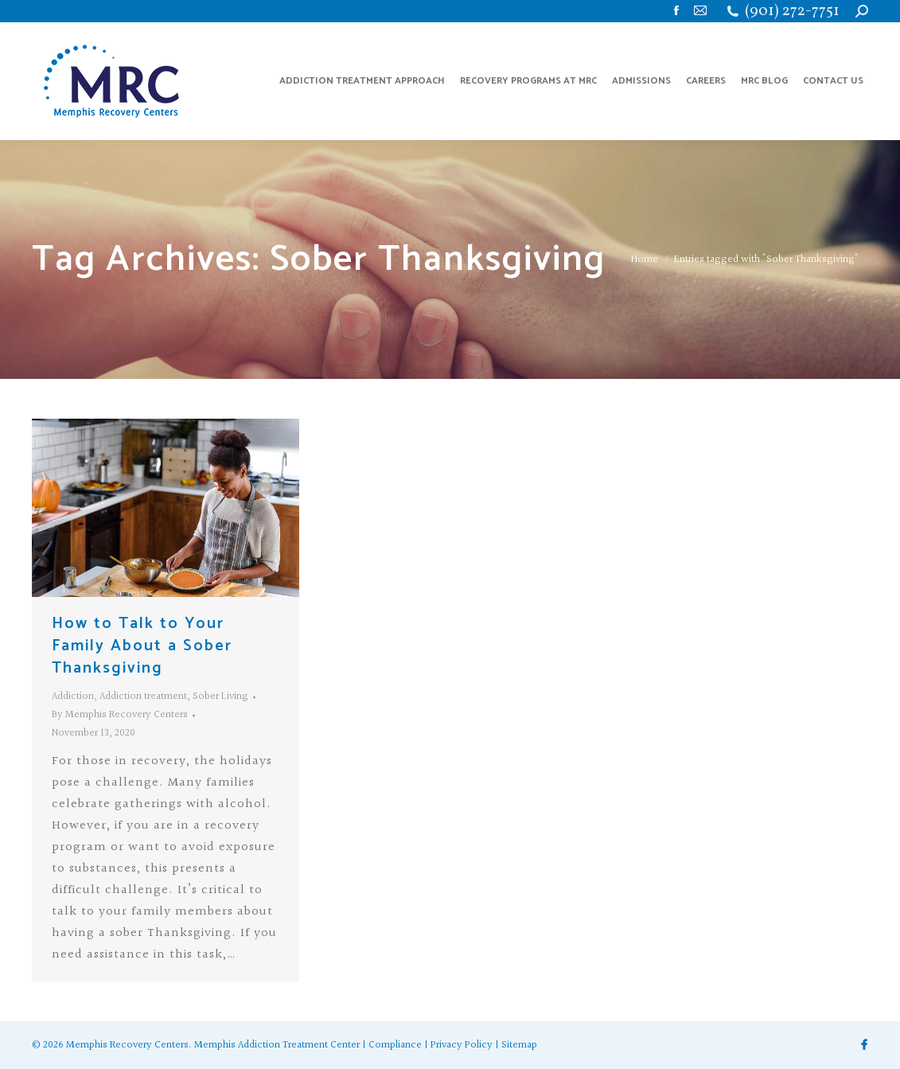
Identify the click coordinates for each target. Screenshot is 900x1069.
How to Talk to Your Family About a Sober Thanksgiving (142, 646)
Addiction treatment (143, 696)
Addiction (73, 696)
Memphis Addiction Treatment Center (277, 1045)
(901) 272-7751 (792, 11)
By (120, 715)
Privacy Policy (462, 1045)
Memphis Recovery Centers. (129, 1045)
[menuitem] (362, 81)
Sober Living (220, 696)
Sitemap (519, 1045)
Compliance (395, 1045)
